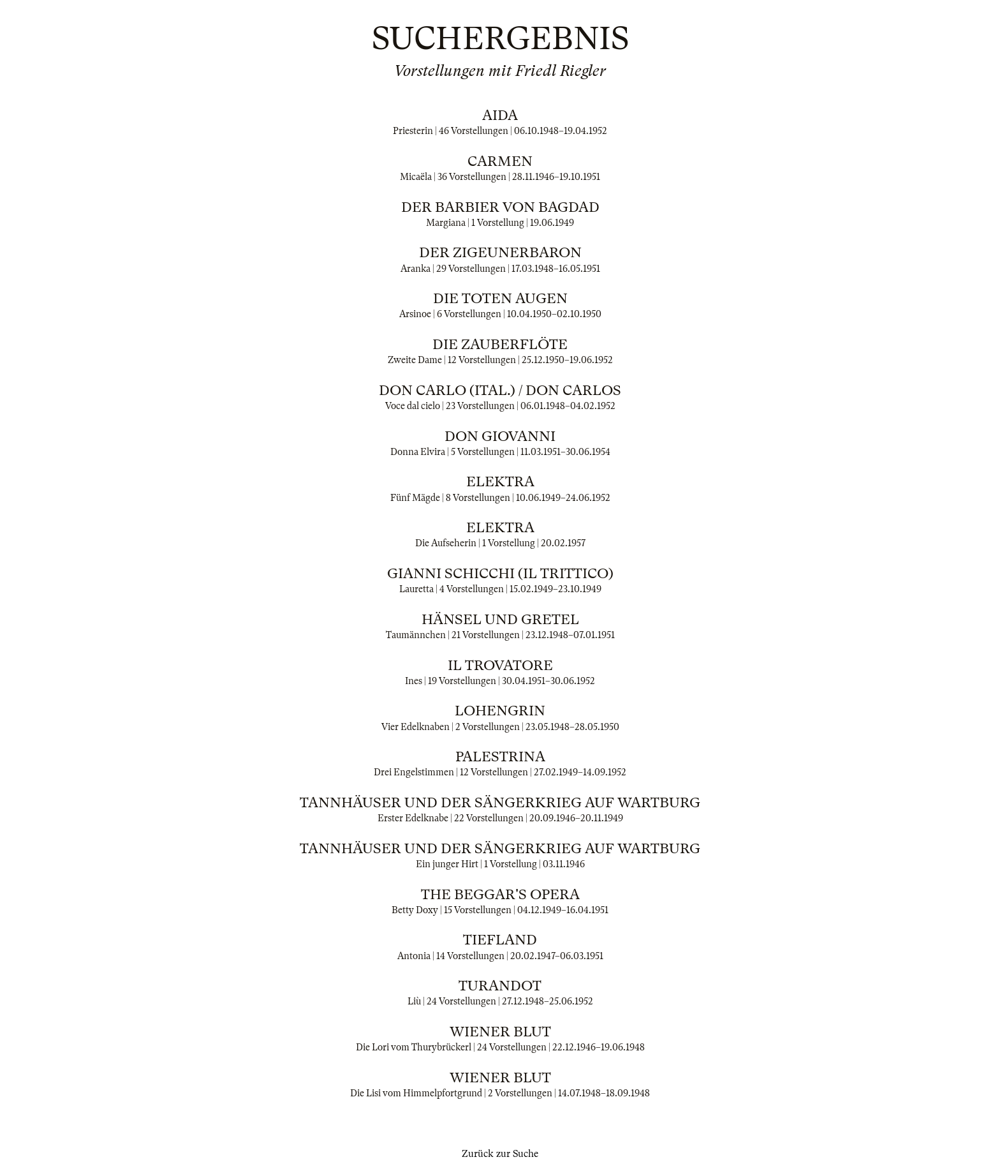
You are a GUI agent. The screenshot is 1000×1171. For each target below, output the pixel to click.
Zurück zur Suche (500, 1154)
